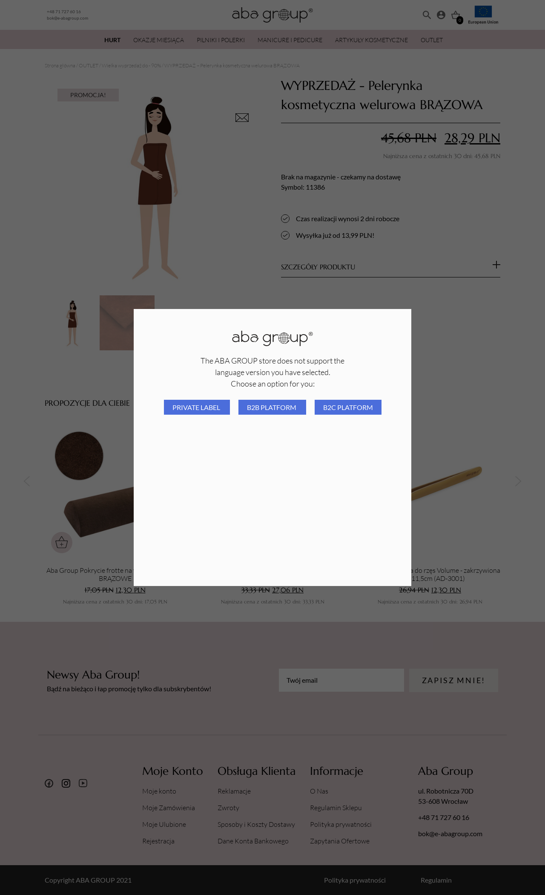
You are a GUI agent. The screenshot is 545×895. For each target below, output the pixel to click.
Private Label (196, 407)
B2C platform (348, 407)
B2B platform (272, 407)
